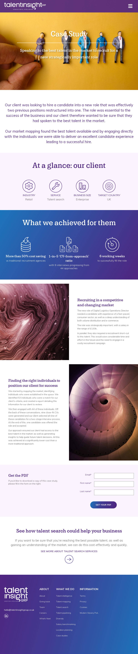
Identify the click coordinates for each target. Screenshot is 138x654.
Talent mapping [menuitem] (63, 601)
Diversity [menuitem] (60, 618)
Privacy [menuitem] (83, 601)
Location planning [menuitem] (64, 630)
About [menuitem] (42, 596)
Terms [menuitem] (83, 596)
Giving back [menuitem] (44, 601)
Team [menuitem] (42, 607)
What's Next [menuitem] (45, 618)
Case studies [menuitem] (62, 635)
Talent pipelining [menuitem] (63, 613)
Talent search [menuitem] (62, 607)
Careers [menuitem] (43, 613)
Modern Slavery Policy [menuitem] (89, 613)
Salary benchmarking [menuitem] (66, 624)
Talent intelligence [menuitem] (64, 596)
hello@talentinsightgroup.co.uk (19, 609)
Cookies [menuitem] (83, 607)
